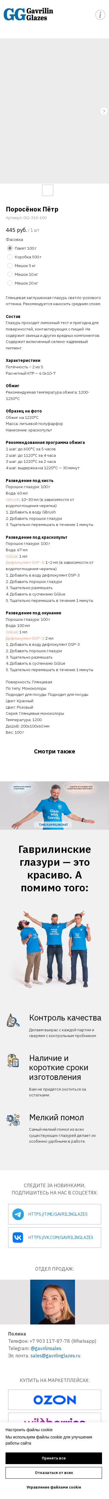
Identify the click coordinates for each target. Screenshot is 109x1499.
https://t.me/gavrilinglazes (57, 1214)
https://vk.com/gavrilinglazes (60, 1237)
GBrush (12, 499)
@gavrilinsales (46, 1348)
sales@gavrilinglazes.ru (55, 1355)
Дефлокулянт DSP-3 (25, 562)
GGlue (11, 556)
